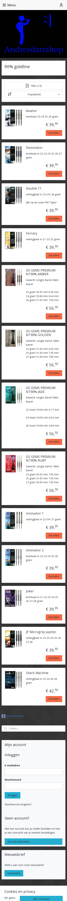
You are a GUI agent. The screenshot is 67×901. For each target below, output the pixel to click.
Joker (30, 591)
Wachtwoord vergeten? (18, 804)
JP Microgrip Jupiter (41, 632)
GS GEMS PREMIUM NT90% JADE (40, 390)
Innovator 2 (35, 550)
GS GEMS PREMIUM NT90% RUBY (40, 459)
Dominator (34, 148)
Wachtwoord (13, 779)
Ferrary (31, 234)
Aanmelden (13, 873)
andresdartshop (13, 716)
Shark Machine (37, 673)
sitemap (40, 888)
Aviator (31, 111)
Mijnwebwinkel (45, 894)
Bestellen (54, 132)
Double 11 (33, 189)
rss (47, 888)
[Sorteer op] (34, 94)
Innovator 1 (35, 513)
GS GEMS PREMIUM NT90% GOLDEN (40, 333)
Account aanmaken (19, 841)
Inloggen (13, 795)
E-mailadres (12, 765)
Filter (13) (33, 86)
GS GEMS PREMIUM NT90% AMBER (40, 272)
